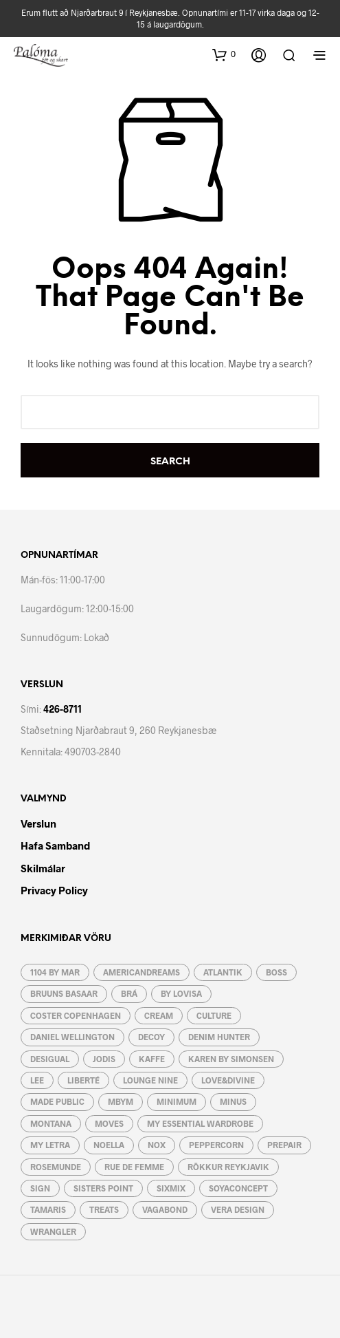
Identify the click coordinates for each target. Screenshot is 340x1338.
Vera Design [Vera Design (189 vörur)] (237, 1209)
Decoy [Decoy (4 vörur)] (151, 1037)
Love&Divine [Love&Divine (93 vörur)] (228, 1080)
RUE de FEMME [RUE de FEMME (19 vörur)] (134, 1167)
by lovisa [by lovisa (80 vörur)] (181, 993)
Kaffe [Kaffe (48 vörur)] (152, 1059)
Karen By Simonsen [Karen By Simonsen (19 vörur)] (231, 1059)
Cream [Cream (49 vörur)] (158, 1015)
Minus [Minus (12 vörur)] (233, 1101)
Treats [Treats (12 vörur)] (104, 1209)
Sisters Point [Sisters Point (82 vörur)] (103, 1188)
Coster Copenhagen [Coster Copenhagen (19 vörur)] (75, 1015)
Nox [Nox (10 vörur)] (157, 1145)
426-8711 (62, 709)
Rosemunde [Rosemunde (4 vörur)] (55, 1167)
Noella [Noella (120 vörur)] (108, 1145)
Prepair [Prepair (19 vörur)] (284, 1145)
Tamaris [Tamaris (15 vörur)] (48, 1209)
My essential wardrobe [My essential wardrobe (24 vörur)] (200, 1123)
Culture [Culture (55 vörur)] (213, 1015)
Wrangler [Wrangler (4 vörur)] (53, 1231)
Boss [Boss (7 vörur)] (276, 972)
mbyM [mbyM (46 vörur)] (120, 1101)
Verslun (38, 823)
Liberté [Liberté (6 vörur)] (83, 1080)
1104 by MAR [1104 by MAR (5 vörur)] (55, 972)
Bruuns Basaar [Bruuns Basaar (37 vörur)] (64, 993)
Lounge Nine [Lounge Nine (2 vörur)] (150, 1080)
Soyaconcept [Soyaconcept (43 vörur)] (238, 1188)
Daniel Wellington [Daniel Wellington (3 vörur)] (72, 1037)
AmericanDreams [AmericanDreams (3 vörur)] (141, 972)
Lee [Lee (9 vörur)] (37, 1080)
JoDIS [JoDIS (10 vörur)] (104, 1059)
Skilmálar (43, 868)
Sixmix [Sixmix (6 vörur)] (171, 1188)
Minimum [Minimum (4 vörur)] (176, 1101)
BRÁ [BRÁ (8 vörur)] (129, 993)
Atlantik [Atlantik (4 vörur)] (222, 972)
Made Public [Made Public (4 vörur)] (57, 1101)
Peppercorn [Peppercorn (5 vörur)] (216, 1145)
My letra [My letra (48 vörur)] (50, 1145)
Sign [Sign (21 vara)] (40, 1188)
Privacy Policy (54, 890)
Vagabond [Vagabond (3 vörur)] (165, 1209)
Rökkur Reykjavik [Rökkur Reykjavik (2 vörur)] (228, 1167)
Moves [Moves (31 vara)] (109, 1123)
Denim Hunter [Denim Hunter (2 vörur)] (219, 1037)
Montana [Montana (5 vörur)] (50, 1123)
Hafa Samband (55, 845)
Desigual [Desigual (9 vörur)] (49, 1059)
